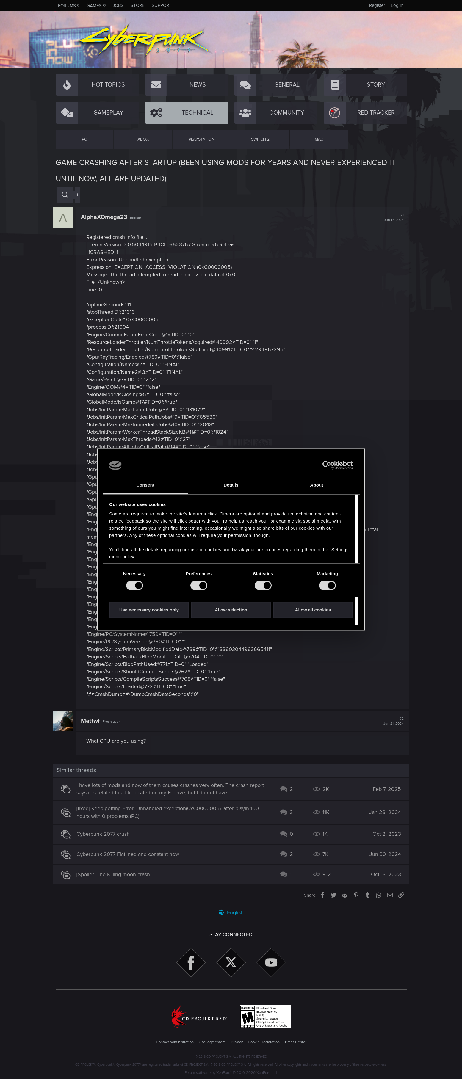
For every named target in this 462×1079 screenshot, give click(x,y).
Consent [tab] (145, 484)
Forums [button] (67, 5)
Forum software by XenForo (231, 1072)
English (231, 912)
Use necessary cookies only (149, 609)
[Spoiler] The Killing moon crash (116, 874)
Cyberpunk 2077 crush (105, 834)
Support (162, 5)
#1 (391, 217)
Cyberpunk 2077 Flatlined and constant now (130, 854)
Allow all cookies (313, 609)
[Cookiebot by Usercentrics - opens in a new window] (327, 465)
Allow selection (231, 609)
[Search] (65, 195)
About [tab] (316, 484)
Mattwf (93, 720)
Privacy (237, 1042)
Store (138, 5)
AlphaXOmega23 (107, 217)
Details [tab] (231, 484)
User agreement (212, 1042)
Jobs (118, 5)
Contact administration (175, 1042)
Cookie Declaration (264, 1042)
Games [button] (94, 5)
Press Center (295, 1042)
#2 (391, 721)
